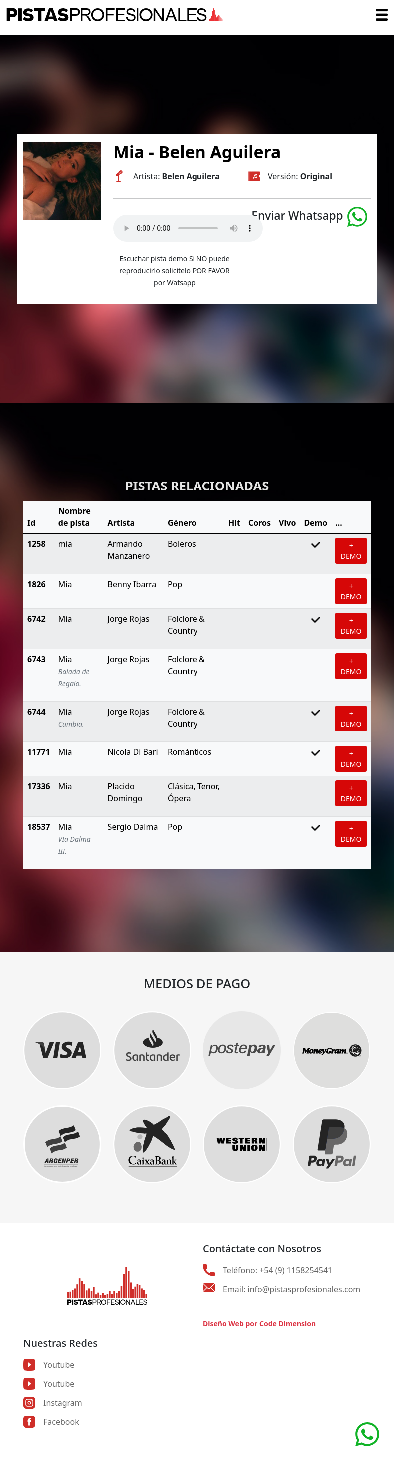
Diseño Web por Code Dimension (259, 1323)
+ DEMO (351, 551)
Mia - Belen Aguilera (197, 151)
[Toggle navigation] (381, 14)
